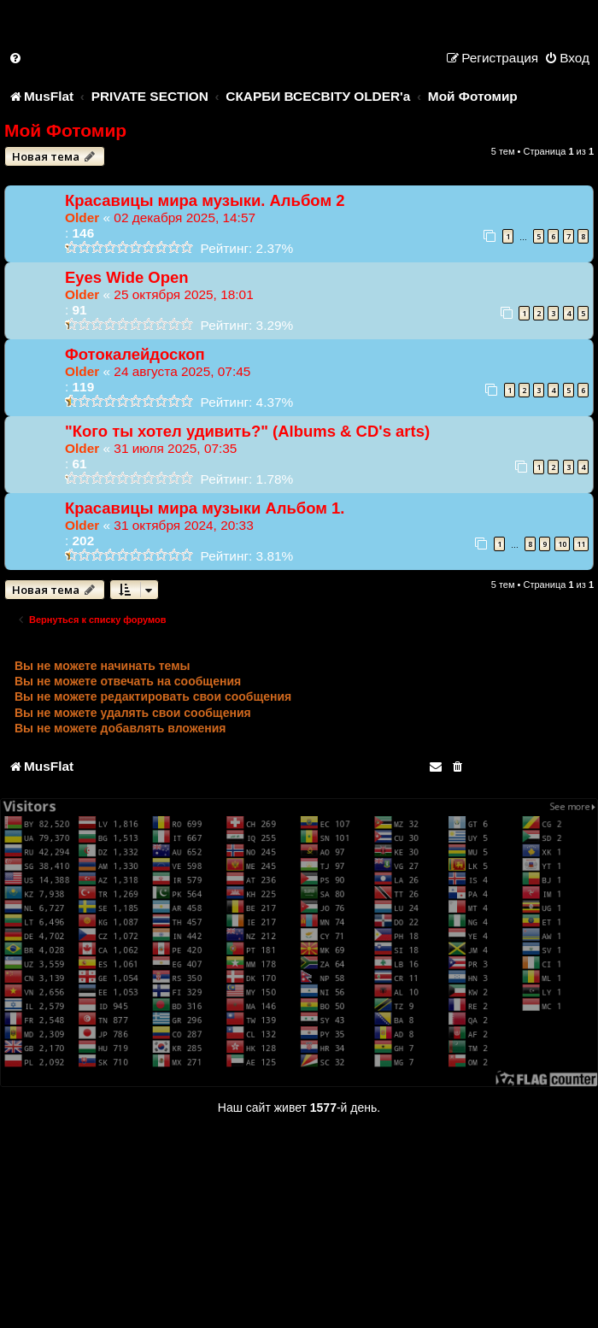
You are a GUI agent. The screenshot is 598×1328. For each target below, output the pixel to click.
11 (581, 543)
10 (562, 543)
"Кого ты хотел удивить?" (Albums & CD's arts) (247, 431)
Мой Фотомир (65, 130)
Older (82, 217)
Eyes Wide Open (127, 277)
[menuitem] (16, 57)
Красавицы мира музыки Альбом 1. (204, 508)
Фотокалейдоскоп (135, 354)
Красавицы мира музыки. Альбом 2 (204, 200)
